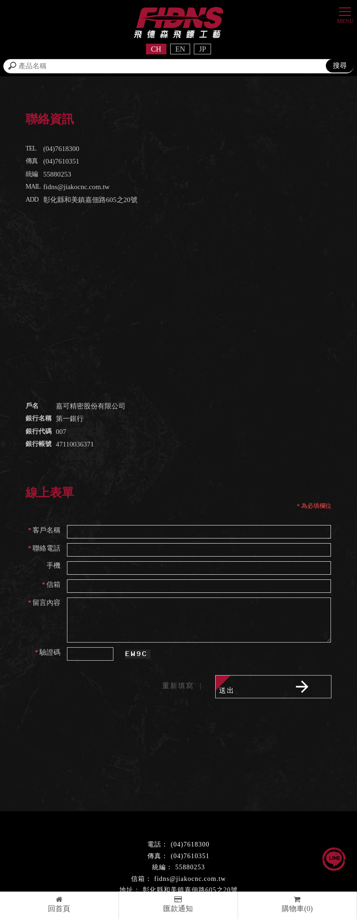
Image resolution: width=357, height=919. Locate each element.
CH (156, 49)
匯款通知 (178, 904)
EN (180, 49)
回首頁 (59, 904)
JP (202, 49)
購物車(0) (297, 904)
